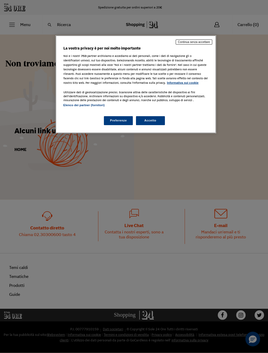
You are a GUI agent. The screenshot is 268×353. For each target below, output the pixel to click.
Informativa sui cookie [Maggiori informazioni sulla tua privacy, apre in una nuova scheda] (183, 82)
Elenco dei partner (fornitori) (84, 105)
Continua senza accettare (194, 41)
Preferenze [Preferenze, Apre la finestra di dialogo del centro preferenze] (118, 120)
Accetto (150, 120)
